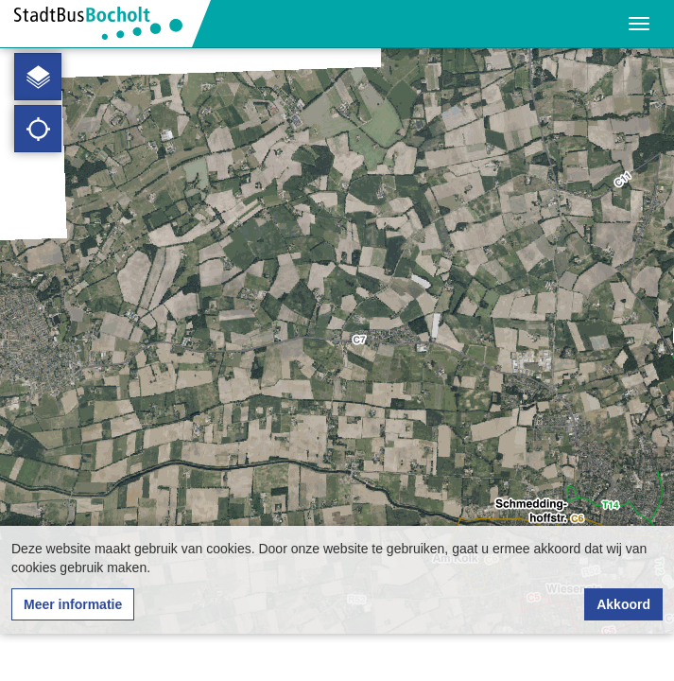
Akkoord (623, 604)
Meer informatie (73, 604)
